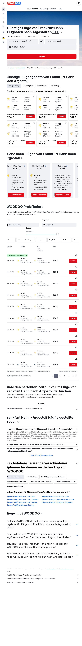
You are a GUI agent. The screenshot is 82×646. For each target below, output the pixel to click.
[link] (21, 197)
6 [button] (73, 368)
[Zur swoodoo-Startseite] (14, 3)
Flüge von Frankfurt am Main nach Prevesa (26, 503)
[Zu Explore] (3, 26)
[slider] (60, 236)
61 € (61, 32)
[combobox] (51, 36)
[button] (3, 3)
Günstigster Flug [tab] (19, 86)
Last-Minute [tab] (47, 86)
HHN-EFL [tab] (44, 399)
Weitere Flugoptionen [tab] (45, 485)
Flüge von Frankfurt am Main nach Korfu (25, 495)
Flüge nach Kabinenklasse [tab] (22, 480)
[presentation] (67, 32)
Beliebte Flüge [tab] (37, 475)
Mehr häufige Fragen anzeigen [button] (44, 454)
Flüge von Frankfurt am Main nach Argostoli (61, 498)
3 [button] (64, 368)
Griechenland (26, 68)
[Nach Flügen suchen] (3, 9)
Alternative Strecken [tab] (20, 475)
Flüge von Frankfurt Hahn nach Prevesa (25, 505)
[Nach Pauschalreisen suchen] (3, 22)
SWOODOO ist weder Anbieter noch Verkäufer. (45, 583)
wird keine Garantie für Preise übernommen (65, 576)
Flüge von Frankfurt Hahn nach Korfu (58, 495)
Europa (17, 68)
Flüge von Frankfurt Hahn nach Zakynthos (60, 503)
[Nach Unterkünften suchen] (3, 14)
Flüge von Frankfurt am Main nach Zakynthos (23, 499)
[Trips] (3, 32)
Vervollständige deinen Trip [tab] (23, 485)
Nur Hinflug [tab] (61, 86)
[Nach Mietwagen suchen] (3, 18)
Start (11, 68)
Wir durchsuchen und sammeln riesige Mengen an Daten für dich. (45, 587)
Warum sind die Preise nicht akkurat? (45, 591)
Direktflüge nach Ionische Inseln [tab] (59, 475)
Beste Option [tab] (34, 86)
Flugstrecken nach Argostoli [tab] (46, 480)
